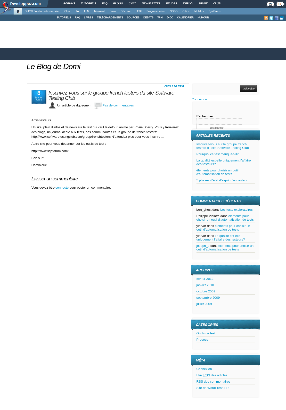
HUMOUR (203, 17)
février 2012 (204, 279)
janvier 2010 (205, 285)
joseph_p (203, 246)
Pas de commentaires (118, 105)
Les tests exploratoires (236, 209)
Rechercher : (205, 116)
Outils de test (174, 86)
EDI (139, 11)
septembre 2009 (208, 297)
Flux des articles (211, 375)
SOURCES (133, 17)
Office (185, 11)
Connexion (199, 99)
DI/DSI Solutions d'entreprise (42, 11)
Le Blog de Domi (54, 66)
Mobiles (199, 11)
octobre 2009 (205, 291)
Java (113, 11)
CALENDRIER (185, 17)
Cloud (67, 11)
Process (202, 339)
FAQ (77, 17)
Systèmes (215, 11)
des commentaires (213, 381)
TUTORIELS (64, 17)
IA (77, 11)
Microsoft (99, 11)
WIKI (160, 17)
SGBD (174, 11)
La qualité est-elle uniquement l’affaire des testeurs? (220, 237)
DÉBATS (148, 17)
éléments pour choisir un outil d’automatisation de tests (217, 172)
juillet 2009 (204, 304)
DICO (170, 17)
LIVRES (88, 17)
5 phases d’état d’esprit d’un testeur (221, 180)
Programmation (156, 11)
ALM (86, 11)
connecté (63, 187)
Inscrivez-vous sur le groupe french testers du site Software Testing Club (111, 95)
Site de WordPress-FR (212, 388)
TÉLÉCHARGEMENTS (110, 17)
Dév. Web (126, 11)
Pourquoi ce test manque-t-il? (217, 154)
